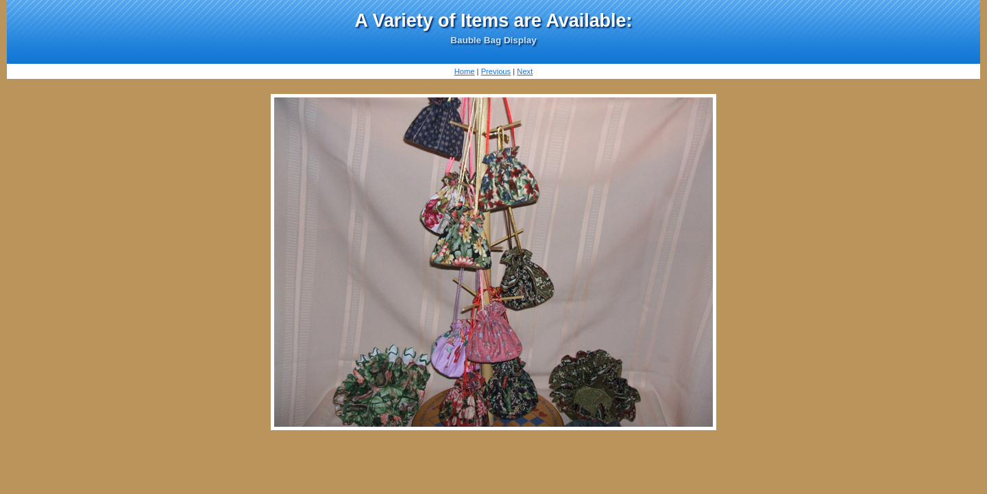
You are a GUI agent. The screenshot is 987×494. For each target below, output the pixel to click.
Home (464, 71)
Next (525, 71)
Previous (496, 71)
